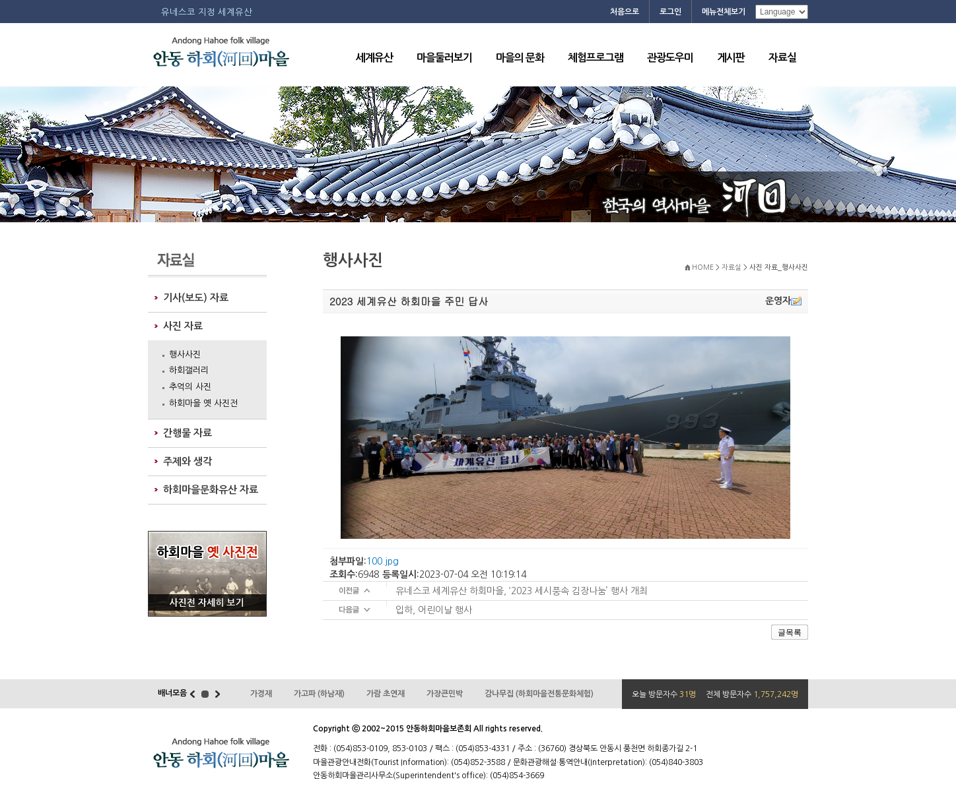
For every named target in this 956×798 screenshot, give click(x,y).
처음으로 (624, 12)
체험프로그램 (595, 58)
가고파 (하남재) (319, 694)
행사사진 (185, 354)
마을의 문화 (520, 58)
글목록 (790, 632)
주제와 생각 (187, 461)
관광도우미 (670, 58)
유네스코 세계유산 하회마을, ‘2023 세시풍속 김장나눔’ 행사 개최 (521, 591)
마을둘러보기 (444, 58)
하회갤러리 (189, 370)
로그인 (670, 12)
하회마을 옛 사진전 (203, 403)
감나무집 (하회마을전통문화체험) (539, 694)
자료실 (782, 58)
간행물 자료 (187, 433)
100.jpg (382, 561)
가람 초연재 (385, 694)
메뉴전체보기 (723, 12)
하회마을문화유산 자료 (210, 490)
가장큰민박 (445, 694)
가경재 (261, 694)
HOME (703, 267)
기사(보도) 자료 (195, 298)
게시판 (731, 58)
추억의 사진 (190, 387)
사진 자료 (183, 326)
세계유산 (374, 58)
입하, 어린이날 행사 (433, 610)
